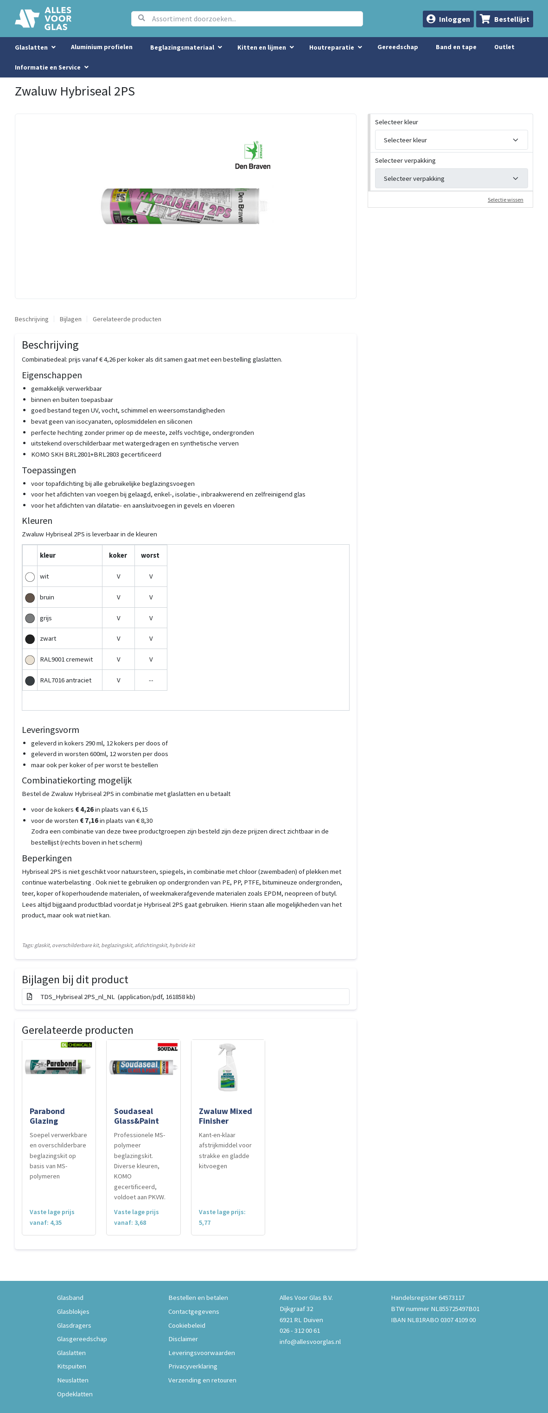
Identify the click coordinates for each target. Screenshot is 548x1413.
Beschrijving (32, 319)
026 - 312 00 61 (300, 1330)
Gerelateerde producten (127, 319)
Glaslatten (71, 1352)
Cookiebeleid (186, 1325)
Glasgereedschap (82, 1338)
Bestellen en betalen (198, 1297)
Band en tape (456, 47)
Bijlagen (71, 319)
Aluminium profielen (102, 47)
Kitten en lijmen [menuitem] (261, 47)
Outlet (504, 47)
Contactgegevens (193, 1311)
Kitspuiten (71, 1366)
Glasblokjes (73, 1311)
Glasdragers (74, 1325)
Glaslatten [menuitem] (31, 47)
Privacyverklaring (192, 1366)
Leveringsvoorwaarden (201, 1352)
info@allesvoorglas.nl (310, 1341)
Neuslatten (73, 1379)
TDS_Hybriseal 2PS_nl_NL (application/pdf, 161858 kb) (111, 996)
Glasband (70, 1297)
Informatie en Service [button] (48, 67)
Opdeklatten (75, 1393)
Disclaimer (183, 1338)
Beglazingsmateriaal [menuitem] (182, 47)
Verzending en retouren (202, 1379)
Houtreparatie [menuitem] (331, 47)
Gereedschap (397, 47)
